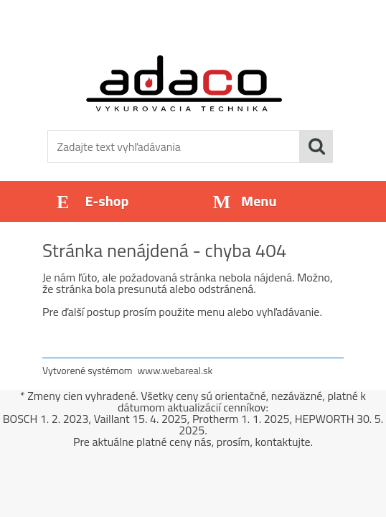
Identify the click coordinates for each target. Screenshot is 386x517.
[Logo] (184, 83)
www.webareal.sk (175, 370)
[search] (316, 146)
